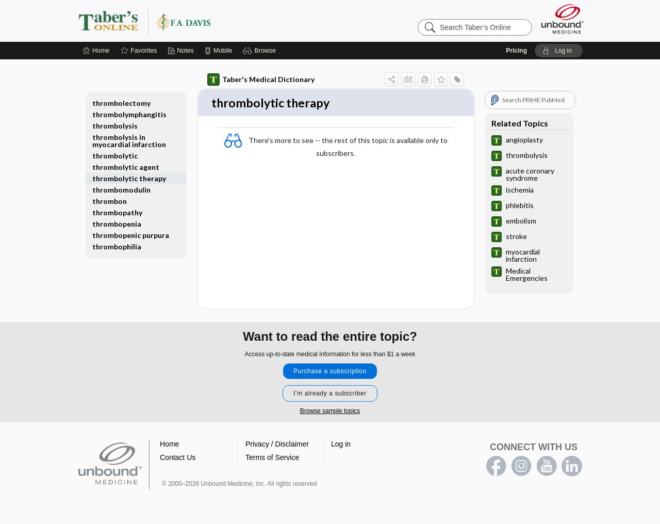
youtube (546, 467)
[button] (260, 50)
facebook (496, 467)
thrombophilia (116, 246)
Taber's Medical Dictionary (261, 79)
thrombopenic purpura (130, 235)
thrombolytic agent (125, 167)
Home (169, 445)
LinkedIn (572, 467)
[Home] (96, 50)
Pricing (516, 50)
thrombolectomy (121, 103)
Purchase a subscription (330, 372)
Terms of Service (272, 458)
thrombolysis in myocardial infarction (129, 141)
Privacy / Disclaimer (277, 445)
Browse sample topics (330, 412)
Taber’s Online (206, 20)
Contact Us (177, 458)
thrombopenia (116, 223)
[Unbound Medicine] (562, 19)
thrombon (109, 201)
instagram (521, 467)
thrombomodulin (121, 189)
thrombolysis (115, 125)
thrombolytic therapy (129, 178)
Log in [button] (341, 445)
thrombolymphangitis (129, 114)
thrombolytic (115, 155)
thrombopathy (117, 212)
